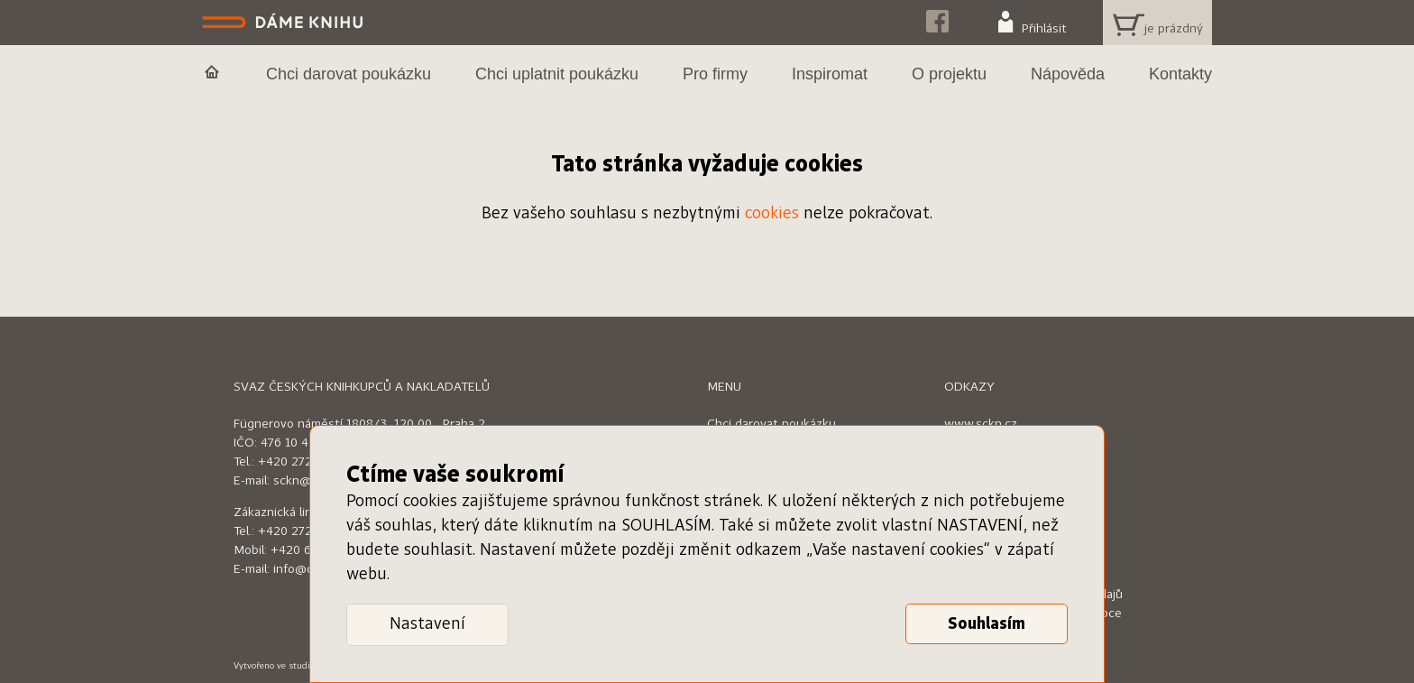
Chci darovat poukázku (771, 424)
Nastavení (427, 624)
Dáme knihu (284, 22)
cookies (772, 214)
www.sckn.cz (980, 424)
